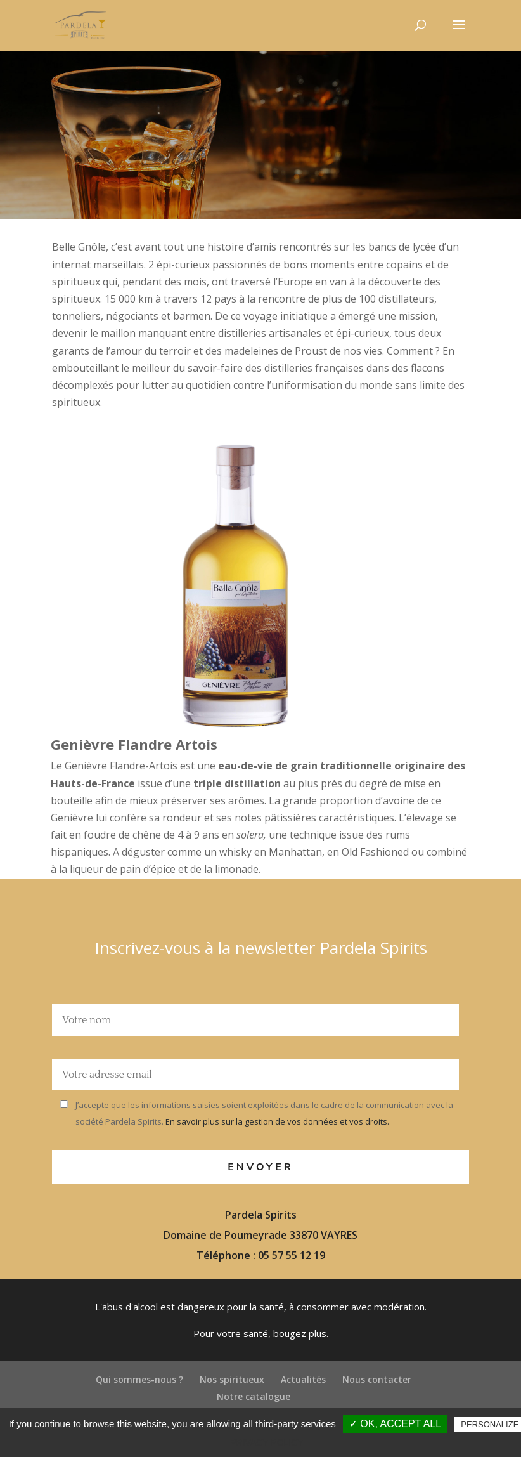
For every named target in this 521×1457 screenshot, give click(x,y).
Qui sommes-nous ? (139, 1379)
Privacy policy (266, 1442)
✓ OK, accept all (395, 1423)
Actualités (303, 1379)
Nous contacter (376, 1379)
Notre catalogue (253, 1396)
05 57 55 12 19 (291, 1255)
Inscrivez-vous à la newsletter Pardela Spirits (260, 947)
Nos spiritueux (232, 1379)
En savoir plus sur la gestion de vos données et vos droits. (276, 1121)
